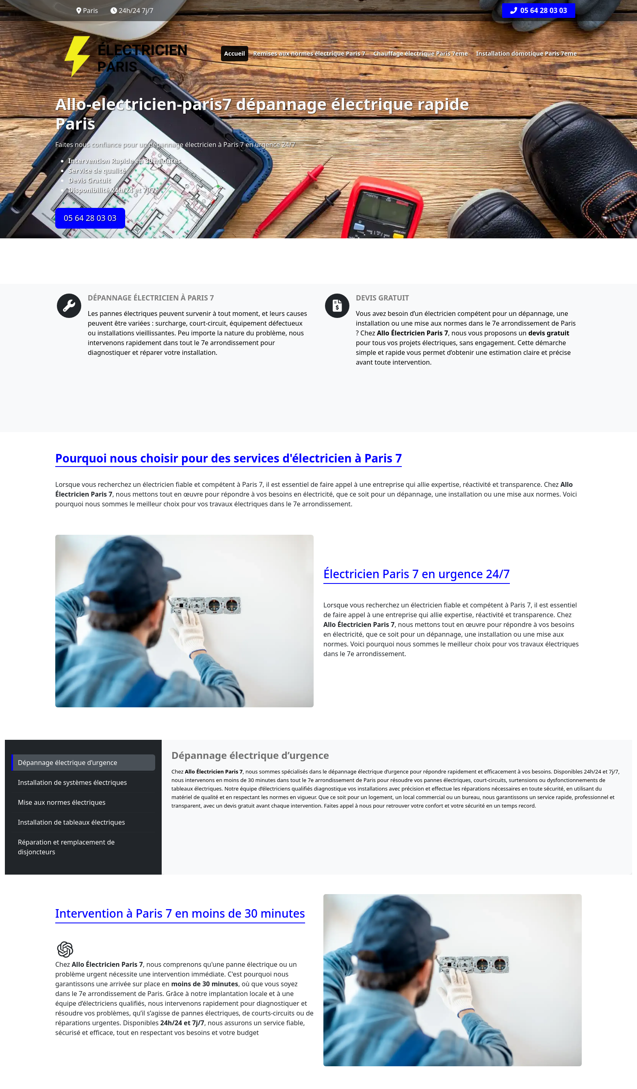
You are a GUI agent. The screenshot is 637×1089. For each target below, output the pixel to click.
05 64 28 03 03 (538, 10)
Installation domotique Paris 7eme (526, 53)
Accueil (234, 53)
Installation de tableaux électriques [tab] (71, 822)
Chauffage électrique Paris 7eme (420, 53)
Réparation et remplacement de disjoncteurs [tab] (66, 847)
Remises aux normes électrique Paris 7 (309, 53)
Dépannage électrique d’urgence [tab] (67, 762)
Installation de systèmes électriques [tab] (72, 782)
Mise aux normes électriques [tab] (62, 802)
